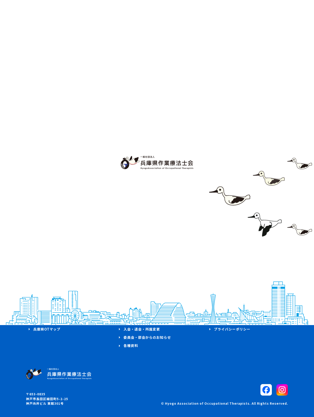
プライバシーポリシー (232, 329)
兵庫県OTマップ (46, 329)
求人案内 (131, 320)
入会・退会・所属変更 (142, 329)
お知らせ (40, 320)
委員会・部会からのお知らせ (147, 337)
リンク (219, 320)
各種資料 (131, 345)
